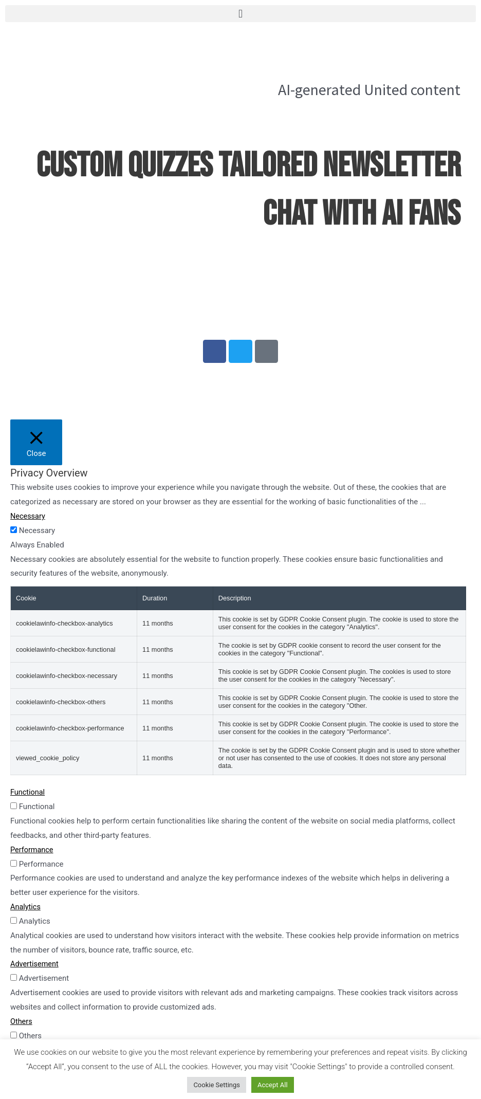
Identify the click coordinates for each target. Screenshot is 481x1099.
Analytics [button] (26, 909)
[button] (240, 13)
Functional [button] (28, 794)
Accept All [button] (272, 1085)
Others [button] (21, 1024)
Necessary (37, 533)
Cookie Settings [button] (216, 1085)
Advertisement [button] (35, 966)
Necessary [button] (28, 518)
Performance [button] (32, 851)
